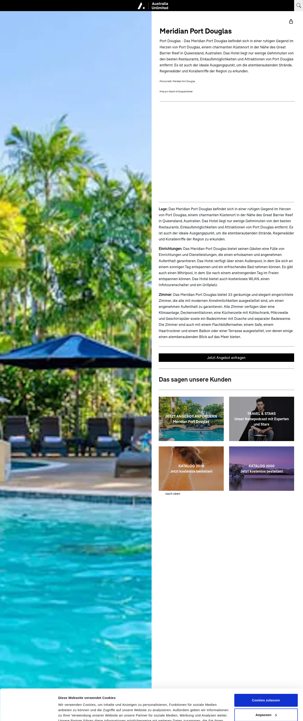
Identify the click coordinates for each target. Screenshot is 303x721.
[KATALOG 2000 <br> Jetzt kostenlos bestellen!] (261, 468)
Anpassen (266, 683)
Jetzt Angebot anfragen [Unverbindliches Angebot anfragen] (226, 357)
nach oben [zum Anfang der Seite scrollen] (172, 493)
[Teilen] (291, 21)
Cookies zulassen (266, 669)
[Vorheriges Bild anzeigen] (5, 360)
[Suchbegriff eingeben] (298, 5)
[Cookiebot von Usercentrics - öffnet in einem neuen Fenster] (28, 712)
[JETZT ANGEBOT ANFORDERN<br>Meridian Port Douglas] (191, 419)
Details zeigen (69, 712)
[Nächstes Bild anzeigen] (147, 360)
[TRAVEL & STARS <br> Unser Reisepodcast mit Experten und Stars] (261, 419)
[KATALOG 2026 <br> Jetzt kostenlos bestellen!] (191, 468)
